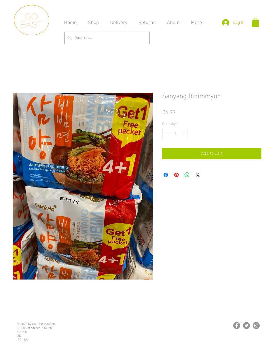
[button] (255, 22)
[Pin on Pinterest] (176, 175)
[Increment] (183, 134)
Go (32, 16)
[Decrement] (166, 134)
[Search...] (106, 38)
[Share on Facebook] (165, 175)
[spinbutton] (175, 134)
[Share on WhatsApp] (187, 175)
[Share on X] (197, 175)
